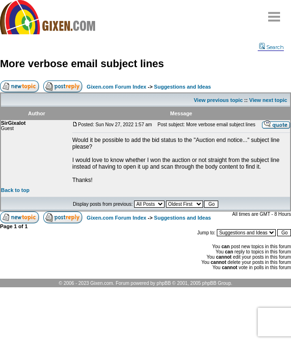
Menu (274, 13)
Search (271, 47)
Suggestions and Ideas (182, 87)
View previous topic (218, 100)
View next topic (268, 100)
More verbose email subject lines (82, 64)
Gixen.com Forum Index (116, 87)
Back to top (15, 190)
